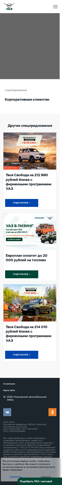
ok (52, 412)
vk (7, 412)
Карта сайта (9, 390)
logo (9, 6)
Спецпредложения (16, 90)
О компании (9, 384)
